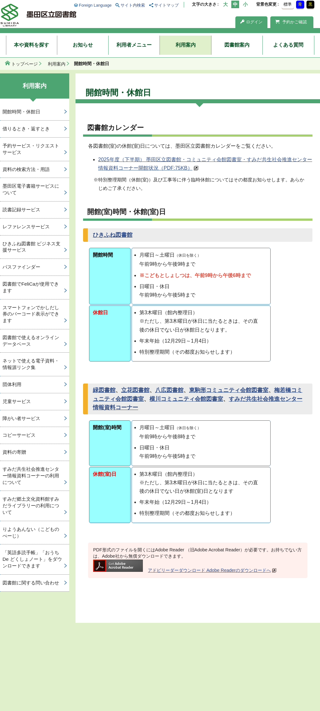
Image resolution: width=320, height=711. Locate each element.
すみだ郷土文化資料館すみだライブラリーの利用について (31, 505)
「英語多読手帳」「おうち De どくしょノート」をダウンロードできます (32, 559)
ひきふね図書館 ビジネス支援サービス (31, 247)
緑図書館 (104, 390)
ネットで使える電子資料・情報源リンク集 (31, 364)
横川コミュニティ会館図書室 (186, 399)
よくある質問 (288, 45)
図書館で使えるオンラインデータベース (31, 341)
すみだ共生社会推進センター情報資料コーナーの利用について (31, 475)
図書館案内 (237, 45)
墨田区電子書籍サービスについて (31, 189)
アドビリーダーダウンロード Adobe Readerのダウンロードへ (182, 570)
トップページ (24, 63)
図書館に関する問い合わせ (31, 582)
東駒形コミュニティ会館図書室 (228, 390)
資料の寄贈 (14, 452)
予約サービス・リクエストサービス (31, 149)
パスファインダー (21, 267)
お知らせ (83, 45)
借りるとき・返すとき (26, 128)
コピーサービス (19, 435)
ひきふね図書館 (112, 235)
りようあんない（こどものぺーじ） (31, 532)
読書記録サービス (21, 209)
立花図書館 (135, 390)
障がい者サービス (21, 418)
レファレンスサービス (26, 226)
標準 (288, 4)
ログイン (251, 22)
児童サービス (17, 401)
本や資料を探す (31, 45)
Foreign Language (95, 5)
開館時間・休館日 (21, 111)
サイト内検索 (133, 5)
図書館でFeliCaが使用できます (31, 287)
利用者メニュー (134, 45)
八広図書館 (169, 390)
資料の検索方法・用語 (26, 169)
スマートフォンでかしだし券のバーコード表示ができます (31, 314)
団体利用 (12, 384)
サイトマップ (166, 5)
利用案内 (186, 45)
